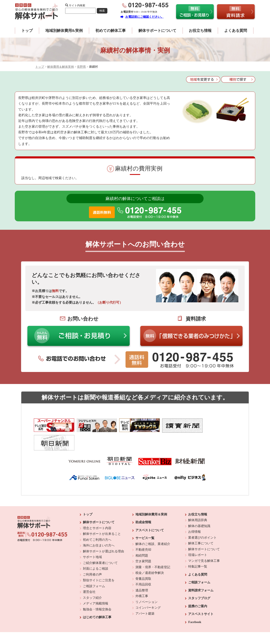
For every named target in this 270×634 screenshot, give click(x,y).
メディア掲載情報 (95, 585)
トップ (27, 30)
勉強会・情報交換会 (97, 591)
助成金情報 (143, 504)
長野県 (81, 66)
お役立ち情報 (200, 30)
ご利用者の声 (92, 556)
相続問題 (141, 537)
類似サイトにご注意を (99, 562)
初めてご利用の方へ (97, 521)
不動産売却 (143, 531)
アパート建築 (144, 595)
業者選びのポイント (202, 519)
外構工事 (141, 578)
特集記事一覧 (197, 548)
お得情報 (194, 513)
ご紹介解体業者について (100, 544)
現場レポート (197, 537)
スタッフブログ (199, 580)
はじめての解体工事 (97, 599)
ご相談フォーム (94, 568)
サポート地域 (92, 539)
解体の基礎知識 (199, 508)
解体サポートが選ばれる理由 (103, 533)
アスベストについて (149, 512)
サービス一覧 (144, 520)
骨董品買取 (143, 560)
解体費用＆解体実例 (60, 66)
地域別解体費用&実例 (64, 30)
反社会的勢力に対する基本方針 (131, 619)
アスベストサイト (200, 596)
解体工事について (200, 525)
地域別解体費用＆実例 (151, 496)
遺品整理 (141, 572)
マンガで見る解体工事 (204, 542)
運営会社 (89, 574)
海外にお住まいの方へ (99, 527)
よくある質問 (235, 30)
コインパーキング (148, 589)
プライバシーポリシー (164, 619)
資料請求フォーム (200, 572)
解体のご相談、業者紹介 (152, 525)
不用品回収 (143, 566)
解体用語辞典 (197, 502)
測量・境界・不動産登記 (152, 549)
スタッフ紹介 (92, 579)
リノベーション (146, 583)
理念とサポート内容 (97, 510)
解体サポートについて (157, 30)
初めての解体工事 (110, 30)
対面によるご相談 (95, 550)
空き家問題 (143, 543)
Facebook (194, 604)
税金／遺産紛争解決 (149, 555)
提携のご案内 (197, 588)
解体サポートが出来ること (102, 516)
